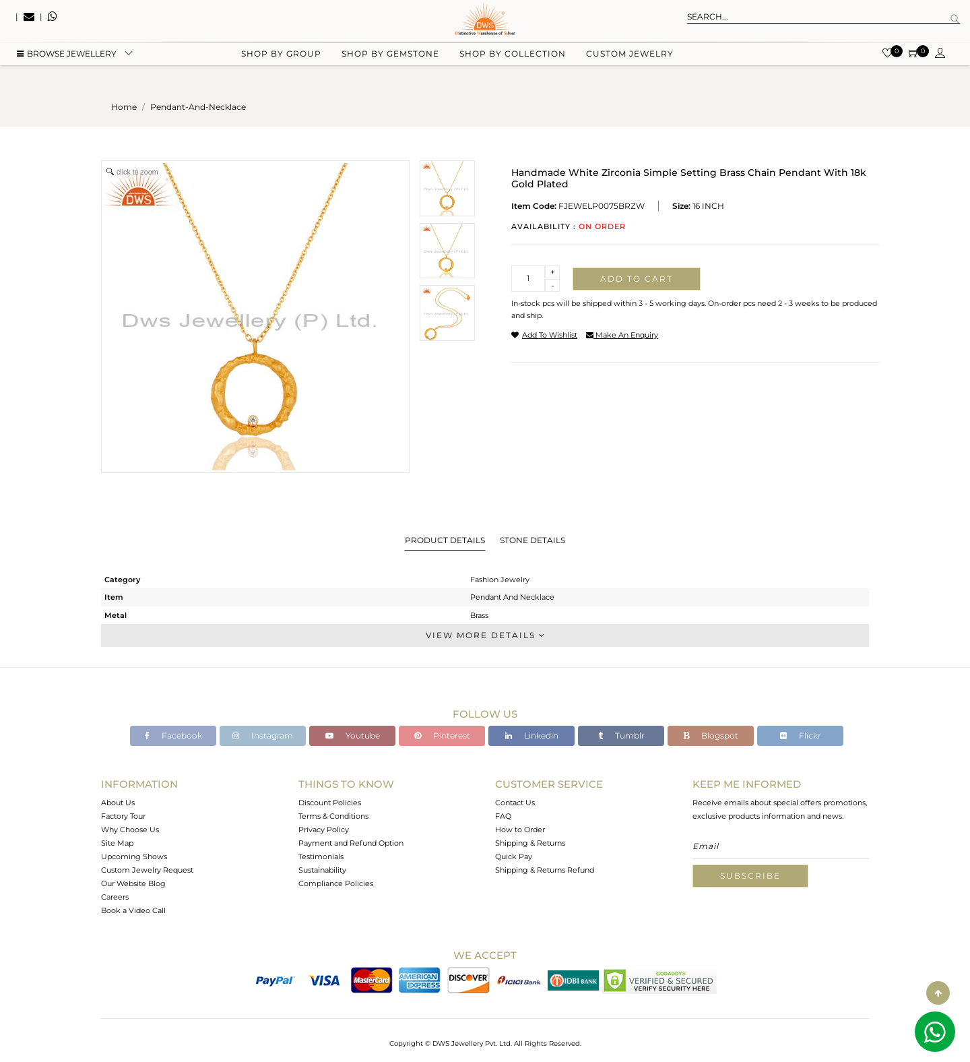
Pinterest (442, 735)
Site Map (117, 843)
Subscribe (750, 876)
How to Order (520, 829)
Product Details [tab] (445, 540)
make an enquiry (622, 335)
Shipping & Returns (530, 843)
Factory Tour (123, 816)
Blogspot (710, 735)
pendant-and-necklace (198, 107)
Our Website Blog (133, 883)
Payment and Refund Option (350, 843)
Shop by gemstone (390, 68)
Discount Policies (329, 802)
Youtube (352, 735)
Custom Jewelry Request (147, 870)
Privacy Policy (323, 829)
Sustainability (322, 870)
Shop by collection (512, 68)
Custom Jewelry (630, 68)
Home (124, 107)
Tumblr (621, 735)
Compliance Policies (335, 883)
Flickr (800, 735)
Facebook (173, 735)
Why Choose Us (130, 829)
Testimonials (321, 856)
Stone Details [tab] (532, 540)
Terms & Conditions (333, 816)
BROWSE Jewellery (67, 68)
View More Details (485, 635)
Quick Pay (513, 856)
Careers (115, 897)
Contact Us (515, 802)
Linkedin (531, 735)
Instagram (262, 735)
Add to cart (636, 279)
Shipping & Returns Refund (544, 870)
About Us (118, 802)
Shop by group (281, 68)
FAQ (503, 816)
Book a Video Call (133, 910)
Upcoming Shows (134, 856)
